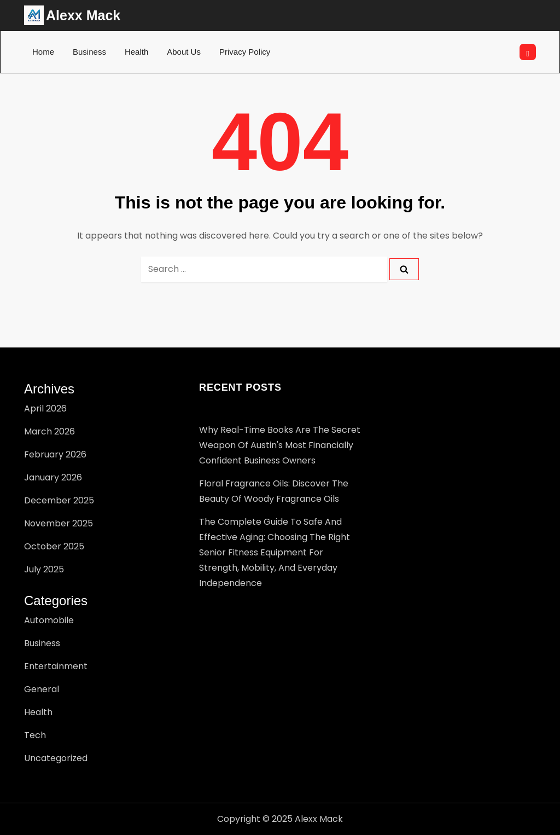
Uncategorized (56, 758)
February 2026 (55, 454)
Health (136, 51)
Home (43, 51)
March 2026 (49, 431)
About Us (184, 51)
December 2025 (59, 500)
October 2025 (54, 546)
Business (89, 51)
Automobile (49, 620)
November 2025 (58, 523)
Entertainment (56, 666)
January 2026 (53, 477)
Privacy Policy (244, 51)
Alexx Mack (83, 15)
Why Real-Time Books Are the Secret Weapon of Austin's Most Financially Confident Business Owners (279, 445)
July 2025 (44, 569)
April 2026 (45, 408)
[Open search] (528, 52)
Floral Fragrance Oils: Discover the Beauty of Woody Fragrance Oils (273, 491)
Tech (35, 735)
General (41, 689)
